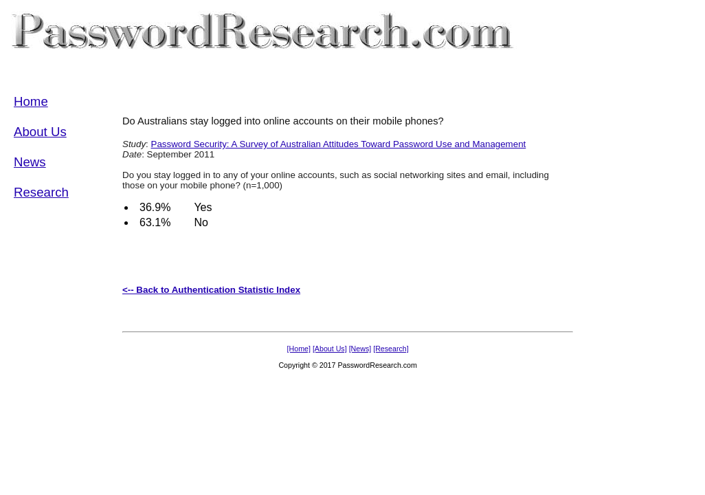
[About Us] (330, 348)
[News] (360, 348)
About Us (40, 131)
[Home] (299, 348)
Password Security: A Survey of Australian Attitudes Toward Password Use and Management (338, 144)
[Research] (391, 348)
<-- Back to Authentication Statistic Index (211, 290)
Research (41, 192)
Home (31, 101)
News (30, 162)
